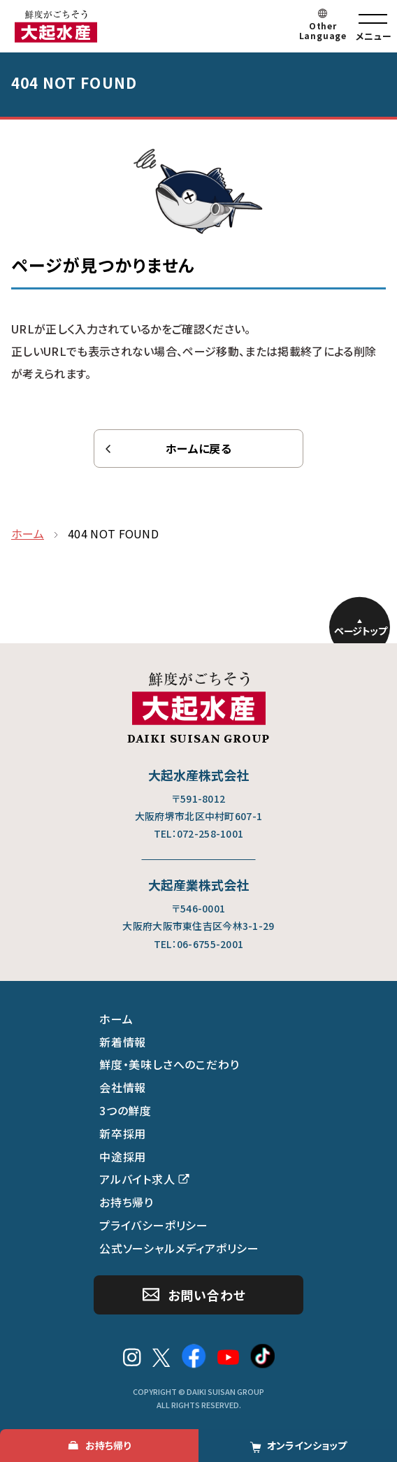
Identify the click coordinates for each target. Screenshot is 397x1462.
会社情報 (122, 1087)
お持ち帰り (126, 1202)
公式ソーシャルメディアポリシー (179, 1248)
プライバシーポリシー (153, 1225)
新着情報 (122, 1041)
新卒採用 (122, 1133)
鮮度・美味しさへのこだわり (169, 1064)
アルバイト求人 (137, 1178)
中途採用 (122, 1156)
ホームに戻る (198, 448)
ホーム (116, 1018)
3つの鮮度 (125, 1110)
